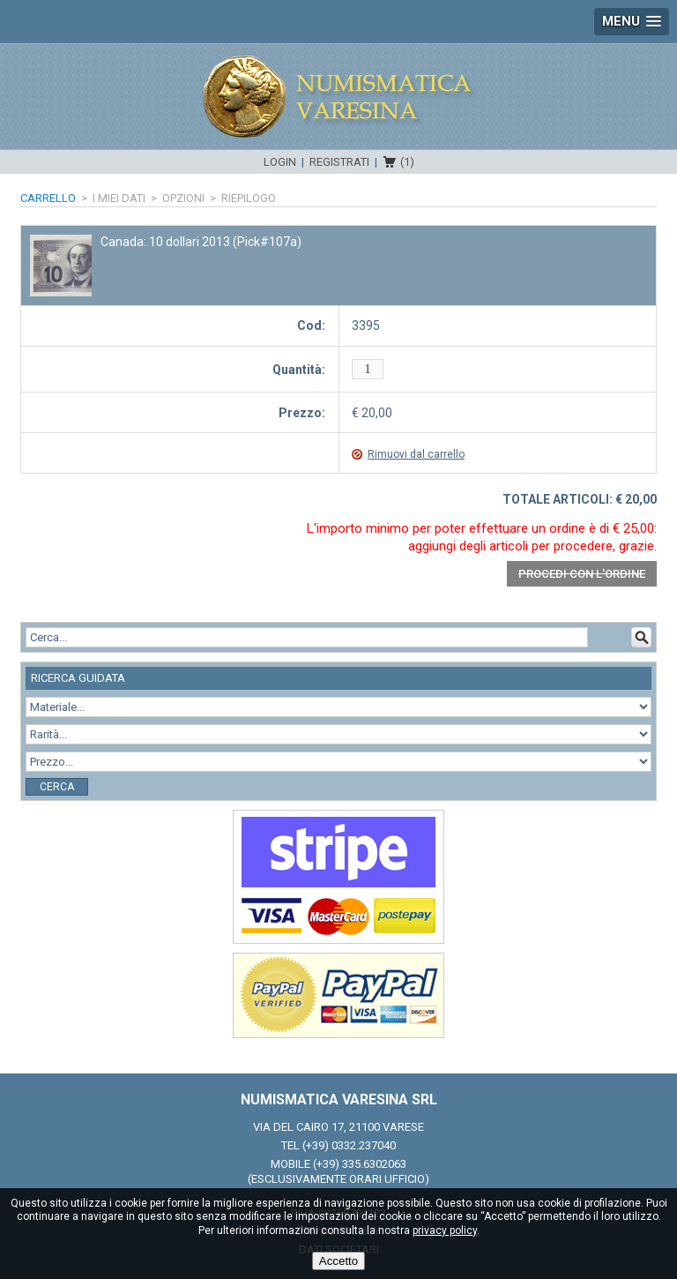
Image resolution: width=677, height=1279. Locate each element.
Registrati (339, 161)
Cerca (57, 787)
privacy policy (445, 1230)
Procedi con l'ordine (581, 573)
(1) (407, 161)
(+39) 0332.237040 (349, 1145)
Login (280, 161)
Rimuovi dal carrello (416, 454)
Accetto (338, 1261)
